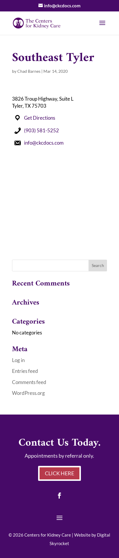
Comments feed (29, 382)
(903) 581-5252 (41, 130)
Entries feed (25, 371)
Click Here (59, 473)
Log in (18, 360)
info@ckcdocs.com (44, 143)
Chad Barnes (28, 71)
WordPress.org (28, 393)
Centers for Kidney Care (47, 534)
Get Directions (39, 118)
